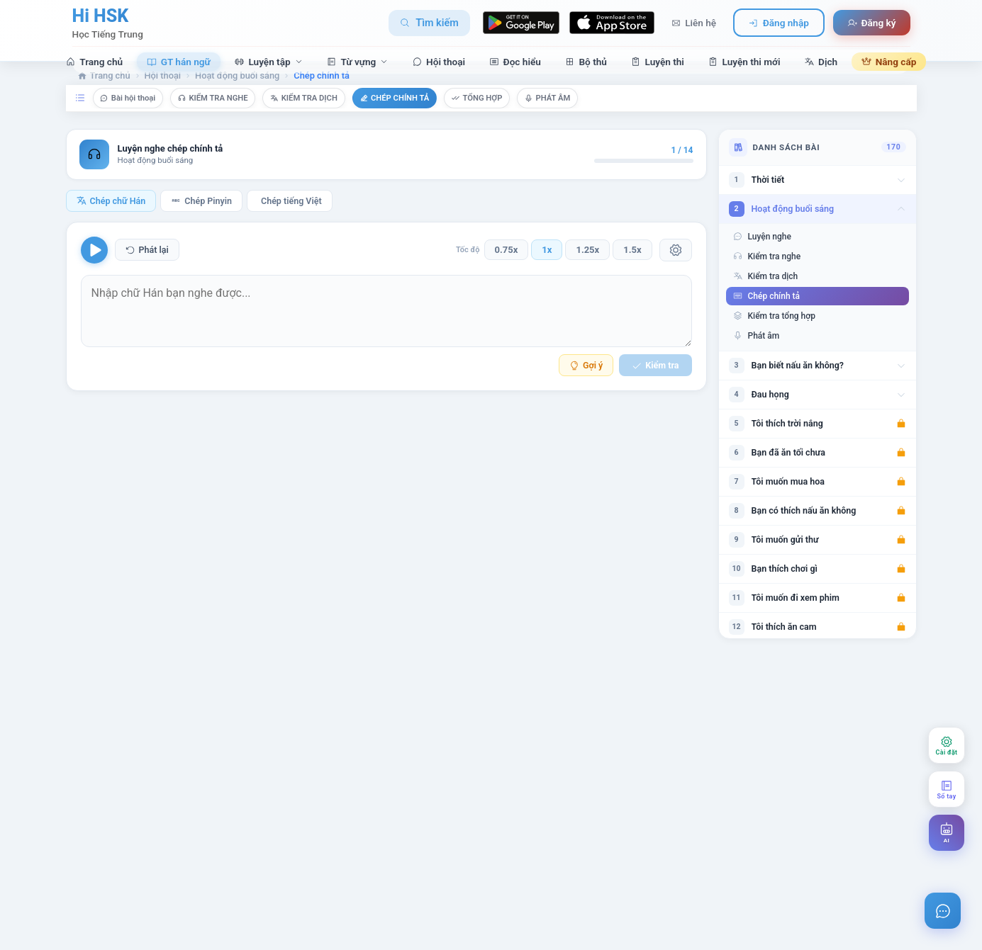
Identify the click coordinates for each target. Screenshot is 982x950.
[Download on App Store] (611, 20)
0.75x (506, 270)
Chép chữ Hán (111, 220)
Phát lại (147, 270)
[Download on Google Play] (521, 20)
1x (547, 270)
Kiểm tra (655, 385)
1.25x (587, 270)
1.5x (632, 270)
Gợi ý (586, 385)
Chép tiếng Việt (291, 220)
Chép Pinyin (201, 220)
